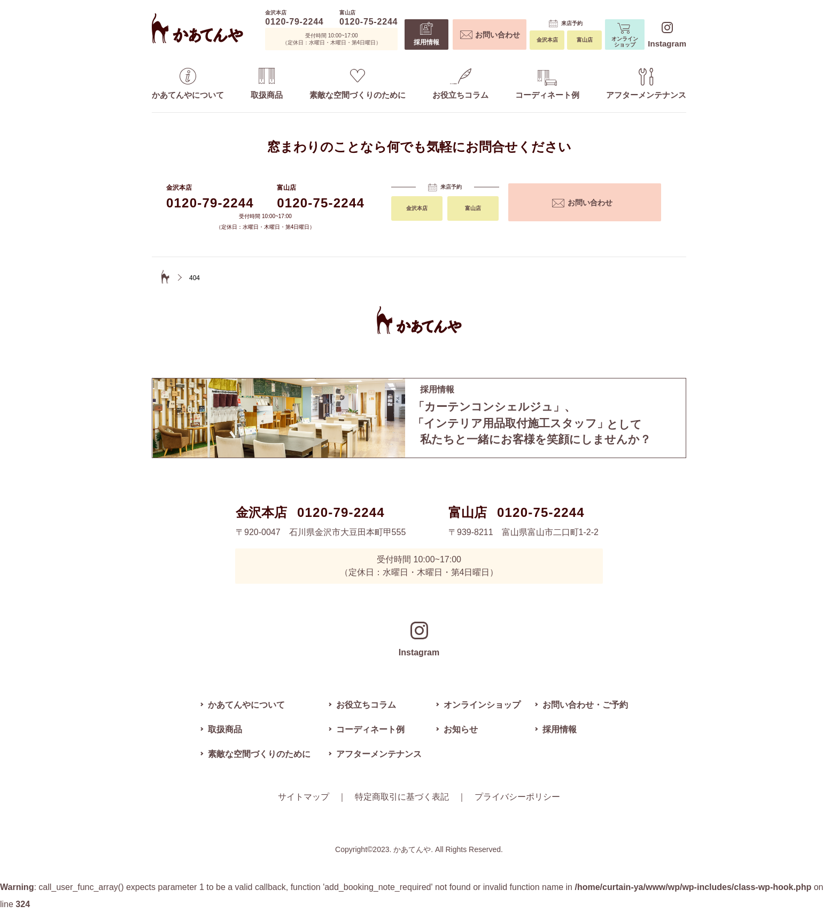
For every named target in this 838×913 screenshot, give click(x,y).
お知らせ (461, 729)
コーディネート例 (547, 84)
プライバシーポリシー (517, 796)
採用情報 (426, 34)
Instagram (667, 35)
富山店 (585, 40)
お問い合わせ (490, 34)
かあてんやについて (188, 83)
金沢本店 (547, 40)
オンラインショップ (624, 35)
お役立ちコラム (460, 83)
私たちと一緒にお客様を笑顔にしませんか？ (545, 422)
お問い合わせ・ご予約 (585, 704)
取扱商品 (267, 83)
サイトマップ (303, 796)
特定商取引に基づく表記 (402, 796)
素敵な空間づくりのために (357, 84)
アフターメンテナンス (646, 83)
